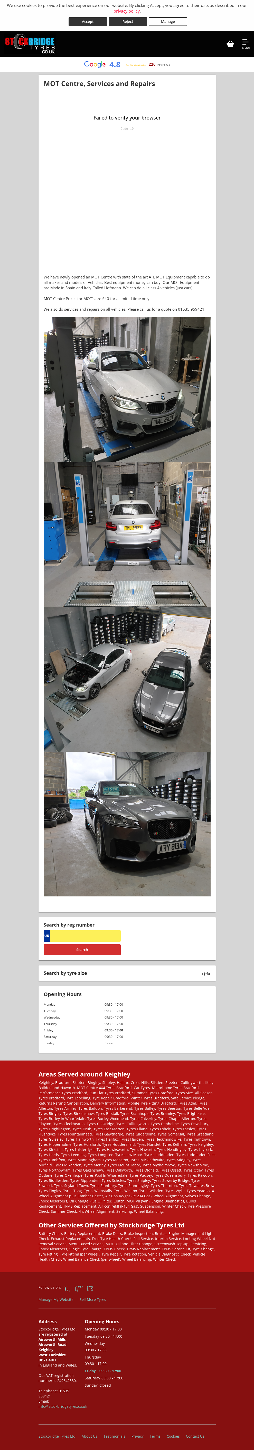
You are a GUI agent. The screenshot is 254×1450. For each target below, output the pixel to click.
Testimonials (114, 1435)
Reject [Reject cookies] (128, 21)
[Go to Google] (79, 1287)
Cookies (173, 1435)
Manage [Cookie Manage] (168, 21)
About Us (89, 1435)
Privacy (137, 1435)
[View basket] (230, 43)
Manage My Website (56, 1298)
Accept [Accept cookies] (88, 21)
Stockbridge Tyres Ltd (57, 1435)
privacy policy (127, 11)
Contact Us (195, 1435)
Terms (155, 1435)
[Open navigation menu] (246, 43)
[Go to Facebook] (68, 1287)
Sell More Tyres (93, 1298)
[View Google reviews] (127, 64)
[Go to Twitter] (90, 1287)
